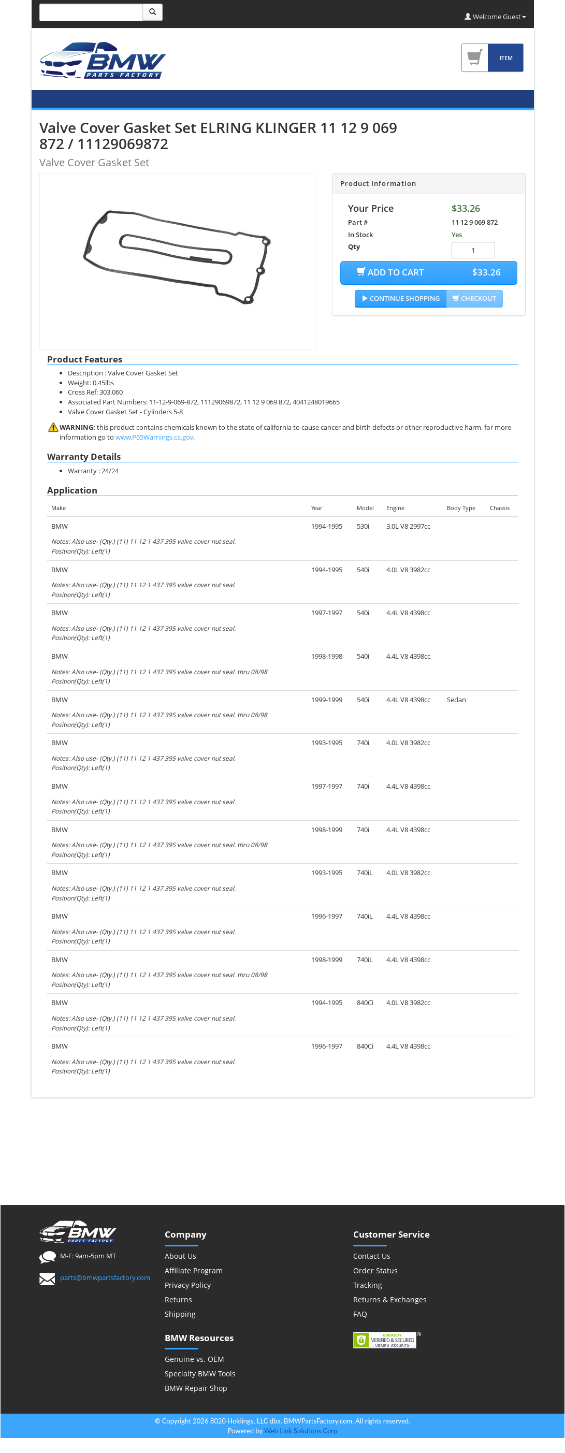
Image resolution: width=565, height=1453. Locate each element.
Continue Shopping (400, 298)
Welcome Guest (495, 16)
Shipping (180, 1314)
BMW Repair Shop (196, 1388)
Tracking (367, 1285)
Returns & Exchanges (390, 1299)
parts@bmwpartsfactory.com (105, 1277)
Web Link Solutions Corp (300, 1431)
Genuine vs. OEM (194, 1359)
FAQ (360, 1314)
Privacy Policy (188, 1285)
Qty (354, 246)
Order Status (375, 1270)
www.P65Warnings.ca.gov (154, 437)
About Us (180, 1256)
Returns (178, 1299)
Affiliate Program (194, 1270)
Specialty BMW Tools (200, 1373)
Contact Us (371, 1256)
